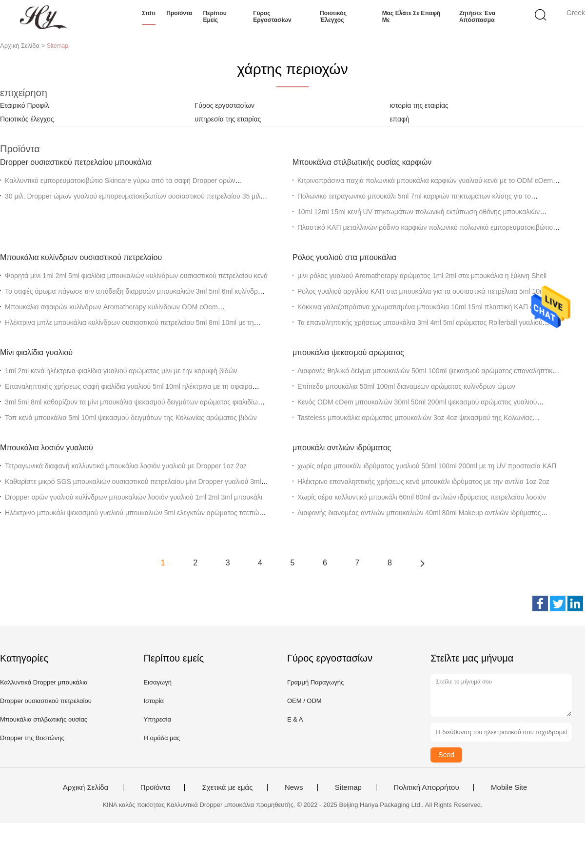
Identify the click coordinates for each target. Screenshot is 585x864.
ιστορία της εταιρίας (419, 105)
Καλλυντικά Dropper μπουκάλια (44, 682)
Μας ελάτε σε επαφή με (411, 16)
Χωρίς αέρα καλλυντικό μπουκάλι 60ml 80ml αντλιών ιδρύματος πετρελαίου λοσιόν (421, 497)
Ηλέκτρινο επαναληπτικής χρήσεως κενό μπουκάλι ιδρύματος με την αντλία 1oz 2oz (423, 481)
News (294, 787)
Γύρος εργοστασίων (272, 16)
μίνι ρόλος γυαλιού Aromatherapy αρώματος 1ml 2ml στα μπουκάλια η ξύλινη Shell (421, 276)
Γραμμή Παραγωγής (315, 682)
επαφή (400, 119)
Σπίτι (149, 13)
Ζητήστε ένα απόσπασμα (477, 16)
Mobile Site (509, 787)
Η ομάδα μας (161, 738)
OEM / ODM (304, 700)
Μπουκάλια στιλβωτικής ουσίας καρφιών (361, 162)
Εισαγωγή (157, 682)
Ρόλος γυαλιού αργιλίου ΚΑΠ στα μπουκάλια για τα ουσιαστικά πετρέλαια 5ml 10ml (422, 291)
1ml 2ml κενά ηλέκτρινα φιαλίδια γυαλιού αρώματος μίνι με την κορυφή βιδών (121, 371)
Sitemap (348, 787)
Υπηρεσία (157, 719)
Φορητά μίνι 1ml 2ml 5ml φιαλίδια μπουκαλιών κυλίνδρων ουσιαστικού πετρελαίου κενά (136, 276)
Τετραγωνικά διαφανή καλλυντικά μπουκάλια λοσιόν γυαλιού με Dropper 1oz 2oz (126, 466)
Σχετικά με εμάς (227, 787)
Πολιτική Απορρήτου (426, 787)
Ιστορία (153, 700)
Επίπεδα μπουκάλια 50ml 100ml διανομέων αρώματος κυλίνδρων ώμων (406, 386)
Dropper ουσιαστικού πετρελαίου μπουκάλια (76, 162)
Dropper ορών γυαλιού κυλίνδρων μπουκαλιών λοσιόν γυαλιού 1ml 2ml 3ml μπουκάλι (133, 497)
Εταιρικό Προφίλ (24, 105)
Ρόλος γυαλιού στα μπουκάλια (344, 257)
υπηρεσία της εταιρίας (228, 119)
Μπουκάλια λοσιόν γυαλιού (46, 447)
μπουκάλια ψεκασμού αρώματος (348, 352)
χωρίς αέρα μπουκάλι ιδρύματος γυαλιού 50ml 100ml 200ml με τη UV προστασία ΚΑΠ (426, 466)
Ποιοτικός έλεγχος (333, 16)
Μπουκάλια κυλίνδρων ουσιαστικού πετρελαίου (81, 257)
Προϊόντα (179, 13)
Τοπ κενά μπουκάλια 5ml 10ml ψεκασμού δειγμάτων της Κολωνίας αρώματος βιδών (131, 418)
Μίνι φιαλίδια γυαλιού (36, 352)
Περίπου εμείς (214, 16)
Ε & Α (295, 719)
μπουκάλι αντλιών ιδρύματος (341, 447)
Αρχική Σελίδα (86, 787)
